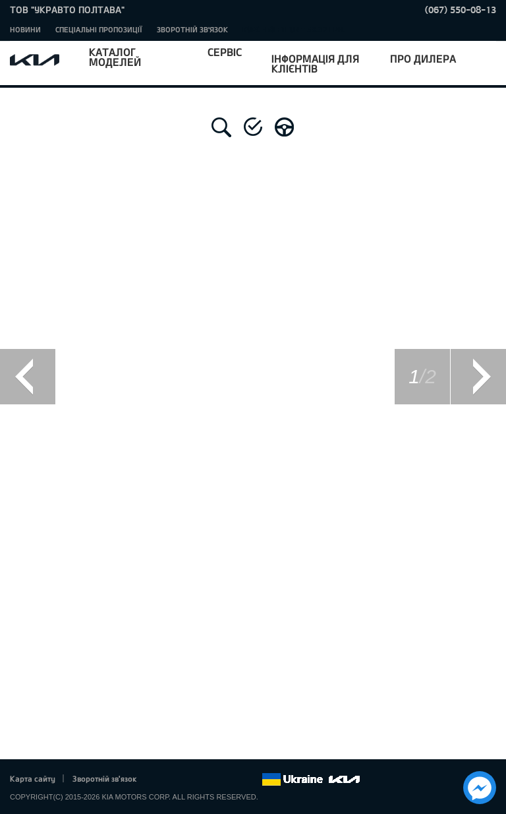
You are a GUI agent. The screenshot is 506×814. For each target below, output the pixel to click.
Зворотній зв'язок (192, 29)
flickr (252, 780)
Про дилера (423, 58)
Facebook (161, 780)
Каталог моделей (115, 57)
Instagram (233, 780)
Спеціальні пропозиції (98, 29)
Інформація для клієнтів (315, 63)
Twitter (178, 780)
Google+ (197, 780)
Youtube (215, 780)
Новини (25, 29)
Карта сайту (32, 778)
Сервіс (225, 52)
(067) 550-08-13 (460, 9)
